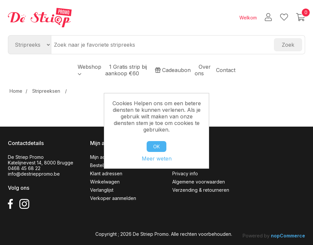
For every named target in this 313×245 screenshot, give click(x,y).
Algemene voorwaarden (198, 181)
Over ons (203, 70)
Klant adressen (106, 173)
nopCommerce (288, 235)
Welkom (248, 17)
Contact (225, 70)
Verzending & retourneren (200, 190)
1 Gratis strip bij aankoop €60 (126, 70)
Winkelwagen (105, 181)
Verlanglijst (101, 190)
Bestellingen (103, 165)
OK (156, 146)
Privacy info (185, 173)
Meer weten (157, 158)
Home (16, 91)
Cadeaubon (173, 70)
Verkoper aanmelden (113, 198)
